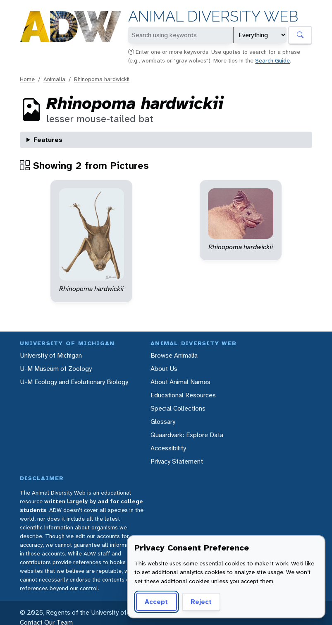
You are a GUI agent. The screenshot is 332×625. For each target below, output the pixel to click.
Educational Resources (183, 395)
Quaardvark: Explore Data (186, 434)
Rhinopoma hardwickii (101, 79)
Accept (156, 601)
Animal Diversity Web (213, 16)
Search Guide (272, 60)
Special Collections (177, 408)
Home (27, 79)
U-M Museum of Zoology (56, 368)
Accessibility (168, 448)
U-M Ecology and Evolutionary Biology (74, 381)
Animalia (54, 79)
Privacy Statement (176, 461)
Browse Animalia (174, 355)
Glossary (162, 421)
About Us (163, 368)
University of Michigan (51, 355)
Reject (201, 601)
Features (47, 139)
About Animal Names (180, 381)
